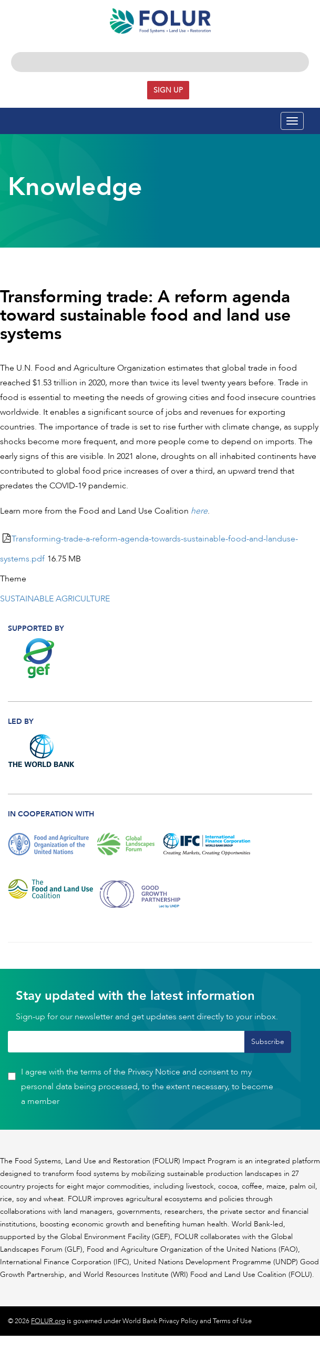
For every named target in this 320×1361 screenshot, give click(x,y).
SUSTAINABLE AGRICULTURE (55, 599)
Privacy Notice (154, 1072)
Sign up (168, 90)
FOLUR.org (48, 1321)
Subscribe (267, 1042)
